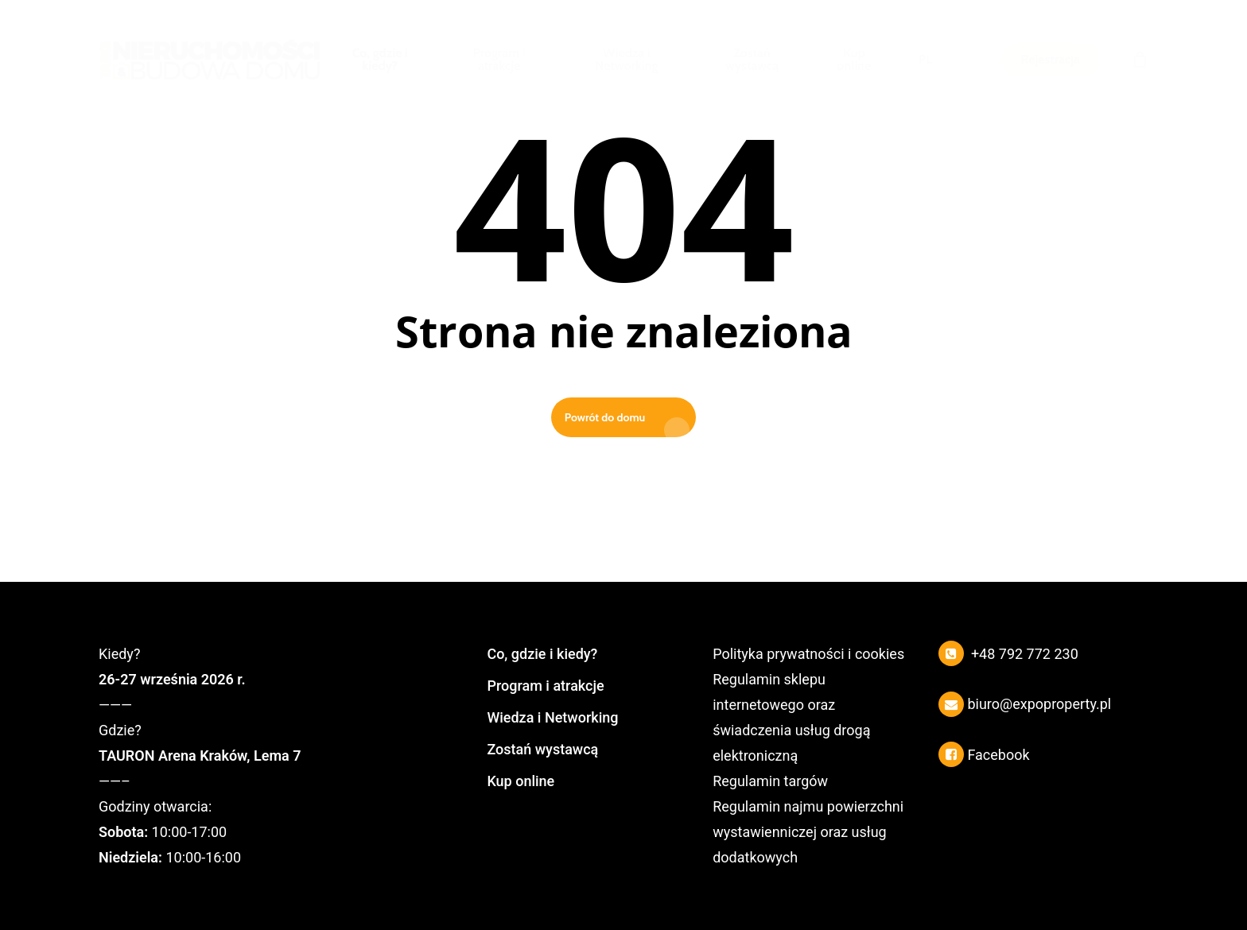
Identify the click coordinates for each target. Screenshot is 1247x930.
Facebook (998, 754)
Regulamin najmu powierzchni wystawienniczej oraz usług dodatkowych (808, 832)
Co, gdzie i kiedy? (542, 653)
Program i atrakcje (545, 685)
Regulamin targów (770, 781)
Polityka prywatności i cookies (808, 653)
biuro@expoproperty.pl (1039, 704)
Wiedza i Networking (552, 717)
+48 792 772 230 (1024, 653)
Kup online (520, 781)
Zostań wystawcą (542, 749)
